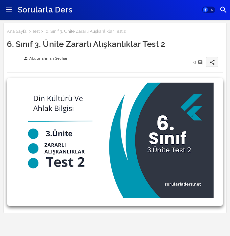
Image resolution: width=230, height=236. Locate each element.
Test (36, 31)
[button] (208, 10)
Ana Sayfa (17, 31)
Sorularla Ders (45, 9)
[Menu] (9, 9)
